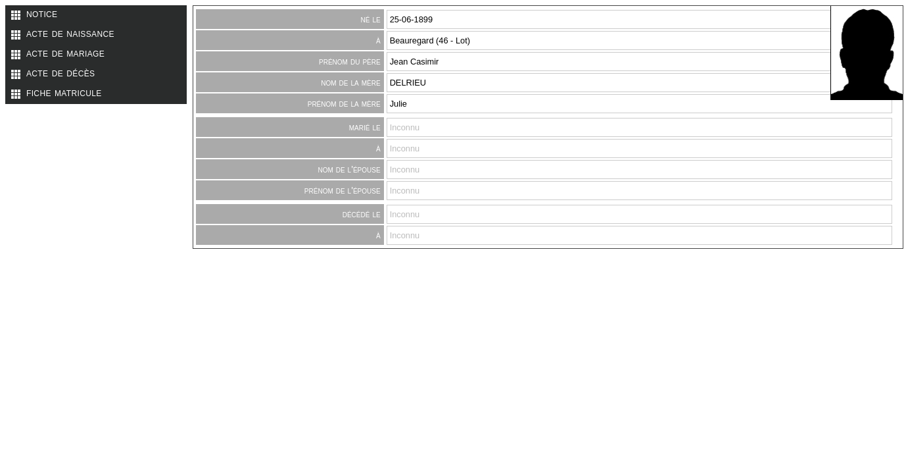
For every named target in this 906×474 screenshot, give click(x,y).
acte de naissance (70, 33)
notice (41, 13)
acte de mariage (65, 52)
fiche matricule (64, 92)
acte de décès (60, 72)
